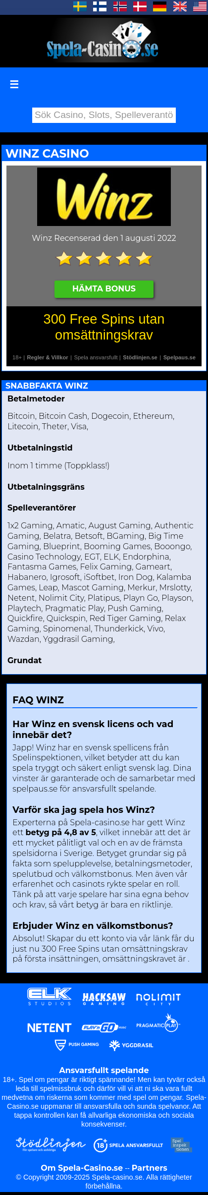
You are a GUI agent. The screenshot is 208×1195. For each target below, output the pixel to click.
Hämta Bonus (104, 288)
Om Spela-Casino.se (82, 1168)
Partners (149, 1168)
